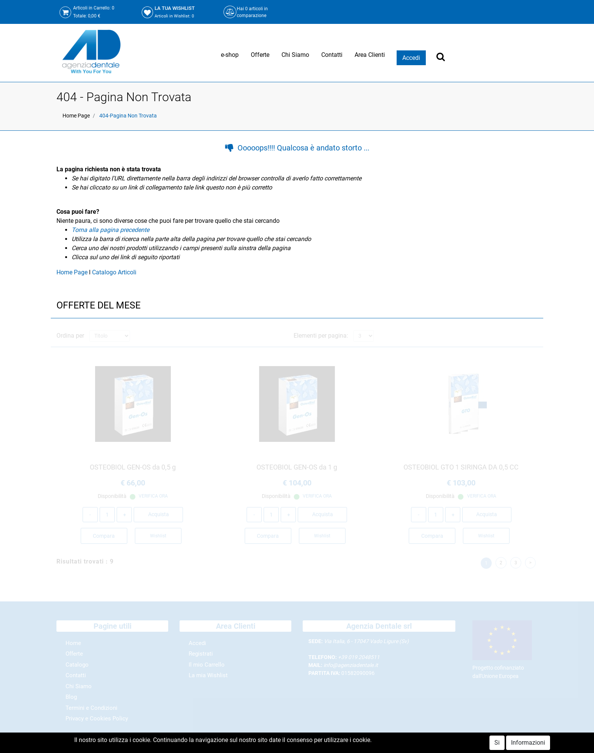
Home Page (76, 116)
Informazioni (528, 742)
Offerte (260, 54)
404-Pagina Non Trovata (128, 116)
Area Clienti (370, 54)
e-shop (230, 54)
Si (497, 742)
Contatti (331, 54)
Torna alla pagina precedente (110, 229)
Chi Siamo (295, 54)
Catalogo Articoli (114, 272)
